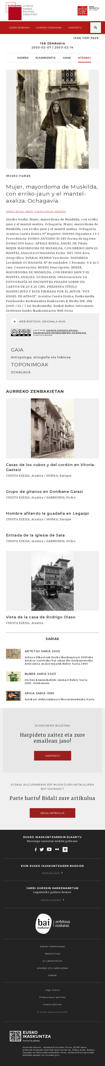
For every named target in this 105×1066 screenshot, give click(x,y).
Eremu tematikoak (52, 946)
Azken (19, 27)
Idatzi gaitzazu (53, 899)
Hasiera (22, 57)
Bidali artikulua (52, 813)
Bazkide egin (52, 872)
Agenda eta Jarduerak (52, 968)
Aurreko (49, 27)
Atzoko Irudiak (89, 57)
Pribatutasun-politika (52, 997)
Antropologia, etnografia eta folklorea (41, 357)
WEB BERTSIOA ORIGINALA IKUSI (38, 321)
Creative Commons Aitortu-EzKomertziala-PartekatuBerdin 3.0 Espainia (59, 331)
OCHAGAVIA (21, 372)
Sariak (52, 975)
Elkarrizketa (46, 57)
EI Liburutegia (52, 961)
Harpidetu (75, 27)
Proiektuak (52, 953)
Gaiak (67, 57)
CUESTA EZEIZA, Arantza (50, 211)
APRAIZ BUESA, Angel (19, 211)
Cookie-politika (52, 1004)
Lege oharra (52, 990)
